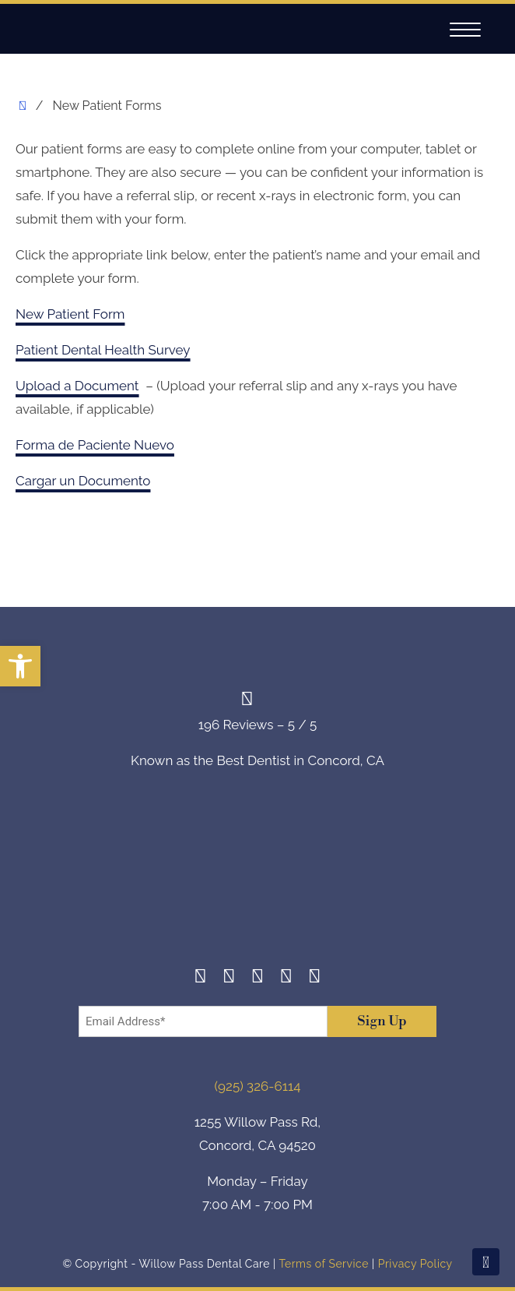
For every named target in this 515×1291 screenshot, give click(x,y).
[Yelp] (286, 978)
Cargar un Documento (83, 481)
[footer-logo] (257, 880)
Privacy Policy (415, 1263)
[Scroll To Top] (485, 1261)
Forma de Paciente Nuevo (95, 445)
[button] (20, 666)
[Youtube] (315, 978)
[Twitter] (258, 978)
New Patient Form (70, 314)
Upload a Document (77, 385)
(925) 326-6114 (258, 1086)
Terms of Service (323, 1263)
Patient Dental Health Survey (103, 350)
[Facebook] (200, 978)
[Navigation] (465, 30)
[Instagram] (229, 978)
